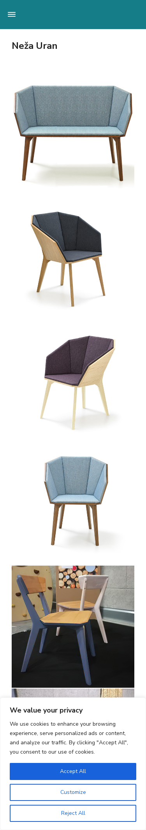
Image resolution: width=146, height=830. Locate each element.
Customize (73, 792)
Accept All (73, 771)
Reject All (73, 813)
